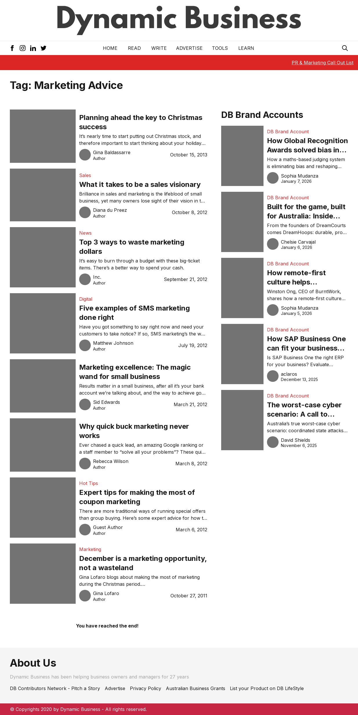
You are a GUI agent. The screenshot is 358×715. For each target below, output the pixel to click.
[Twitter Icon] (43, 48)
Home (110, 48)
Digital (85, 299)
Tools (220, 48)
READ (134, 48)
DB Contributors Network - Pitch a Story (55, 688)
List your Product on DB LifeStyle (267, 688)
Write (159, 48)
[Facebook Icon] (12, 48)
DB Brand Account (288, 131)
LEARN (246, 48)
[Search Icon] (344, 48)
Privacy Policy (145, 688)
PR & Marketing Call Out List (322, 62)
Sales (85, 175)
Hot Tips (88, 483)
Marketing (90, 549)
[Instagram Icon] (22, 48)
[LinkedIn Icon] (33, 48)
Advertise (189, 48)
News (85, 233)
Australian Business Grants (195, 688)
